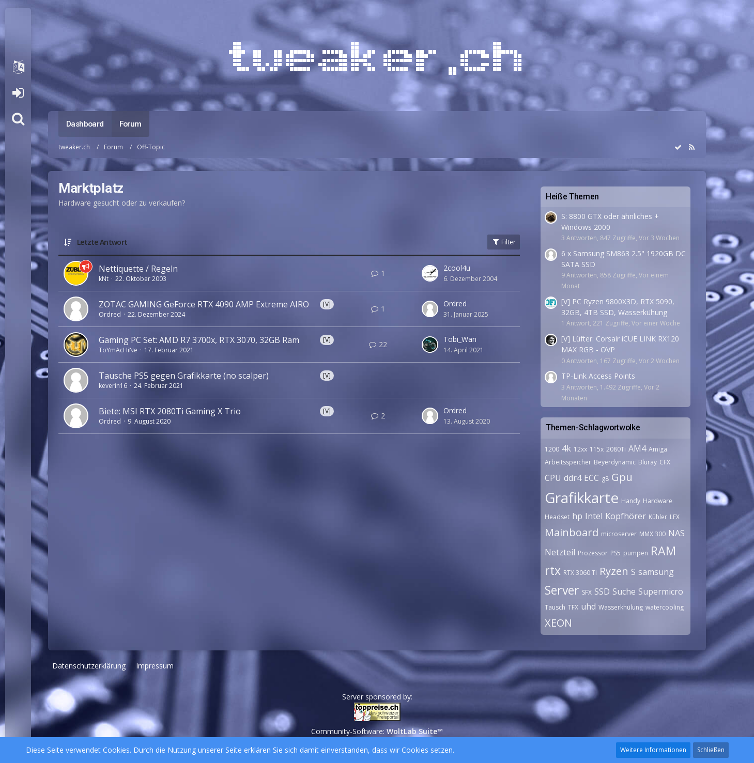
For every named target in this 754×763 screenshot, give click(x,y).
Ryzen (613, 571)
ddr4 (572, 478)
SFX (587, 592)
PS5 (615, 553)
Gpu (622, 477)
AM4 (637, 448)
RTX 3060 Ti (580, 572)
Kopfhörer (625, 516)
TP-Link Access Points (598, 376)
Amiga (658, 449)
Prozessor (593, 553)
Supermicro (660, 591)
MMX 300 (652, 534)
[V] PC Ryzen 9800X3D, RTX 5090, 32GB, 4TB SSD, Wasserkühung (617, 307)
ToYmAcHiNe (118, 350)
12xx (580, 449)
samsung (656, 572)
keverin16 (113, 385)
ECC (591, 478)
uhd (588, 606)
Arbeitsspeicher (568, 462)
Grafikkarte (582, 497)
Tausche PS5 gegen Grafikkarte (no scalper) (184, 375)
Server (562, 590)
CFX (664, 462)
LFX (675, 516)
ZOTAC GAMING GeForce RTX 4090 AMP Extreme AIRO (204, 304)
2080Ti (616, 449)
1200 (552, 449)
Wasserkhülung (620, 607)
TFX (573, 607)
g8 (605, 478)
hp (577, 516)
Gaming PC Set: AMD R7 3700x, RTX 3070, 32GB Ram (199, 340)
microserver (619, 534)
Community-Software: (377, 731)
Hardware (657, 500)
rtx (553, 570)
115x (597, 449)
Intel (594, 516)
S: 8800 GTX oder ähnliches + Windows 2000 (610, 221)
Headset (557, 516)
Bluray (647, 462)
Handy (630, 500)
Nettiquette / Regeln (138, 268)
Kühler (658, 516)
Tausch (555, 607)
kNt (104, 278)
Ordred (110, 314)
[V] (327, 304)
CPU (553, 478)
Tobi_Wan (459, 339)
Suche (624, 591)
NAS (676, 533)
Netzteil (560, 552)
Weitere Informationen (653, 749)
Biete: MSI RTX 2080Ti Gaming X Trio (170, 411)
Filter (503, 242)
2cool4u (456, 268)
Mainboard (571, 532)
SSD (602, 591)
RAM (663, 550)
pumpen (635, 553)
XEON (558, 623)
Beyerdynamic (615, 462)
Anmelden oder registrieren (17, 93)
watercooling (664, 607)
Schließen (711, 749)
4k (566, 448)
